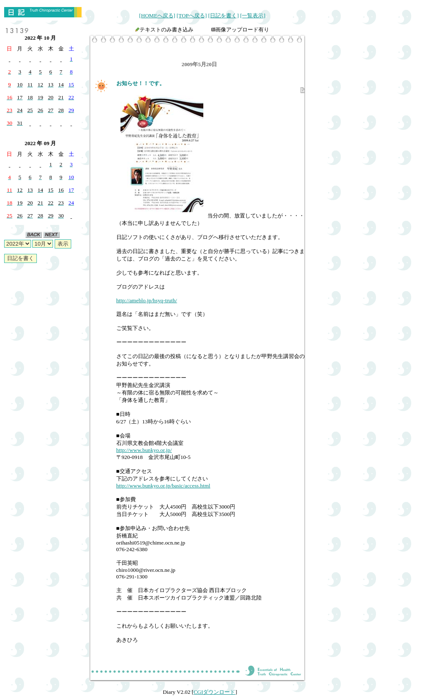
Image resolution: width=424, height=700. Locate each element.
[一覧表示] (252, 15)
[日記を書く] (223, 15)
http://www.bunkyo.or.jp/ (144, 450)
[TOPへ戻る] (192, 15)
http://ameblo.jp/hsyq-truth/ (146, 300)
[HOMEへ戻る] (157, 15)
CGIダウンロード (214, 692)
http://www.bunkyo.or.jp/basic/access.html (163, 486)
